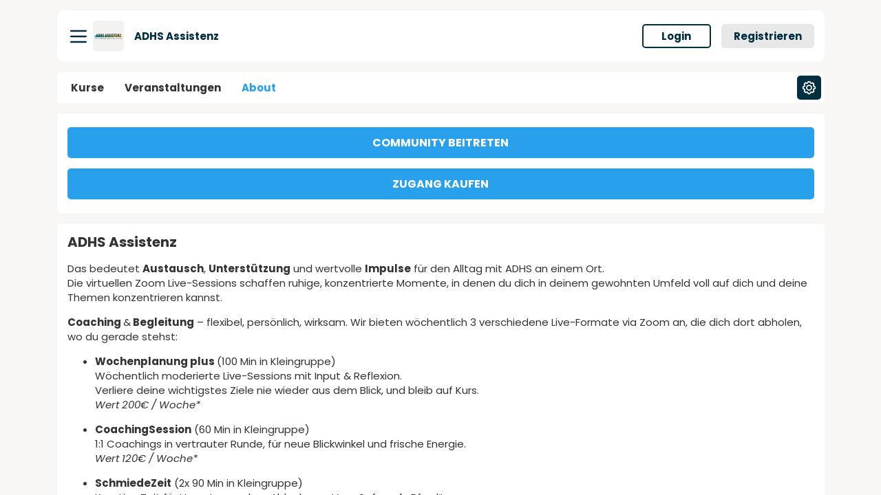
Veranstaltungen (173, 87)
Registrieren (768, 36)
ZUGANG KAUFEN (440, 184)
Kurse (87, 87)
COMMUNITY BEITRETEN (440, 143)
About (259, 87)
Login (676, 36)
